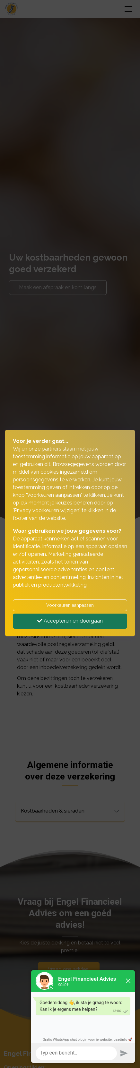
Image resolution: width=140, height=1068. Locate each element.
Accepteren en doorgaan (70, 621)
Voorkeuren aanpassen (70, 605)
